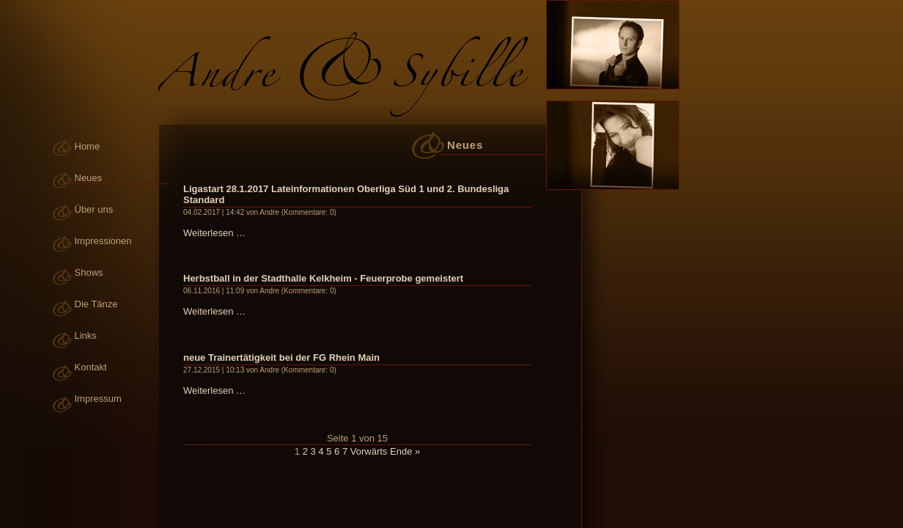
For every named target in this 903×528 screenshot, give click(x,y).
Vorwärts (369, 451)
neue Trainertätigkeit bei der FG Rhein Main (281, 357)
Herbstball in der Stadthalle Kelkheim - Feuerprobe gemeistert (323, 278)
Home (87, 146)
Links (86, 335)
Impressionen (103, 240)
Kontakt (91, 367)
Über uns (94, 209)
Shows (89, 272)
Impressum (98, 398)
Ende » (405, 451)
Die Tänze (96, 303)
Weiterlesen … (214, 232)
